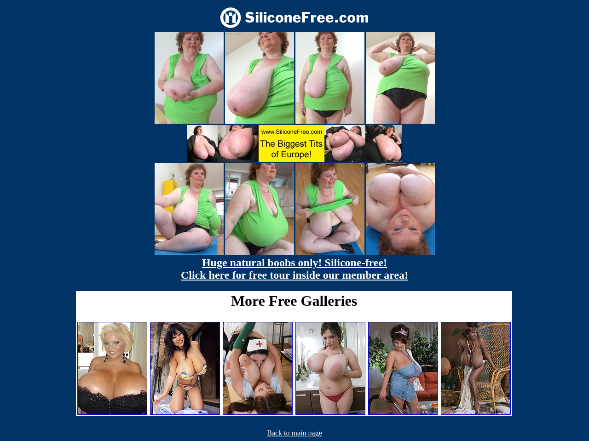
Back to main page (294, 433)
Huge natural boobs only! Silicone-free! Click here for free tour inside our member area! (294, 269)
